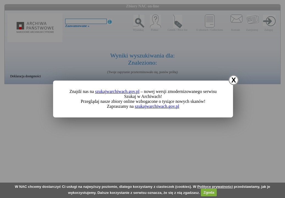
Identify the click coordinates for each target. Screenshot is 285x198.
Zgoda (209, 192)
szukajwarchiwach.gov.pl (117, 91)
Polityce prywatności (215, 187)
